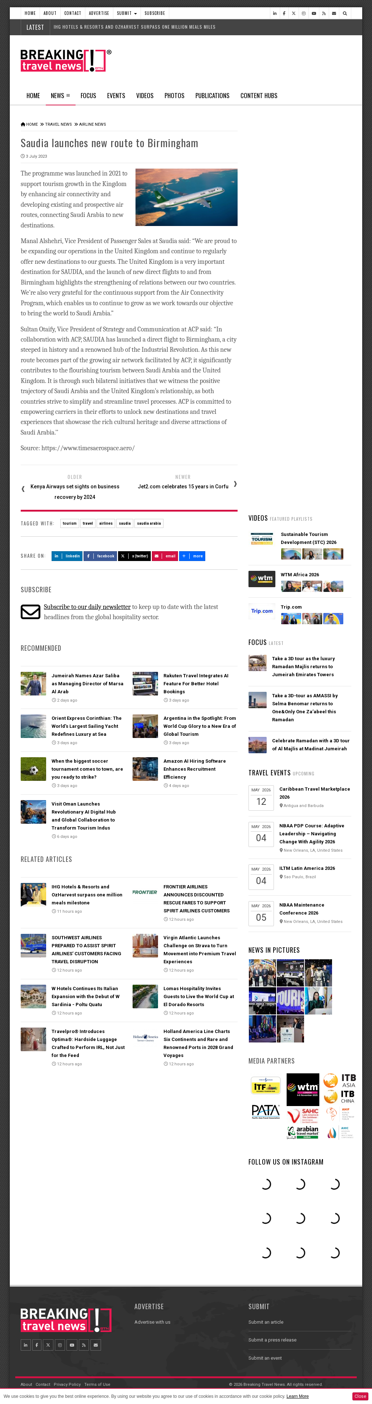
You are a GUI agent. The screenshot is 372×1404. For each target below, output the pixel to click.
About (50, 13)
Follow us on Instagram (286, 1161)
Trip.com (291, 607)
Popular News (325, 274)
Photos (175, 95)
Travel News (58, 124)
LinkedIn (67, 556)
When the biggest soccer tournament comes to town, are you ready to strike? (87, 769)
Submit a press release (272, 1340)
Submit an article (265, 1322)
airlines (106, 523)
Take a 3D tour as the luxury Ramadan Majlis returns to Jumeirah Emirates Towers (303, 666)
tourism (70, 523)
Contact (72, 13)
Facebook (100, 556)
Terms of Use (97, 1384)
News (60, 98)
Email (165, 556)
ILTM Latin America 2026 (307, 868)
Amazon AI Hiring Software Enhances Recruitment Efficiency (194, 769)
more (192, 556)
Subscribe (155, 13)
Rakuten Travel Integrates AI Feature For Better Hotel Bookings (196, 683)
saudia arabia (149, 523)
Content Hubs (259, 95)
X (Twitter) (134, 556)
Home (30, 13)
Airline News (92, 124)
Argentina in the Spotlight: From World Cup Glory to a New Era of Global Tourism (199, 726)
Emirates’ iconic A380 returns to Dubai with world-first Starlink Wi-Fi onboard (310, 352)
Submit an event (265, 1358)
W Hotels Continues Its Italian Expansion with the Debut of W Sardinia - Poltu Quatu (86, 996)
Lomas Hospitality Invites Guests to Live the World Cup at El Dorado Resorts (198, 996)
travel (88, 523)
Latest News (274, 274)
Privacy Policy (67, 1384)
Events (116, 95)
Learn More (298, 1396)
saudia (125, 523)
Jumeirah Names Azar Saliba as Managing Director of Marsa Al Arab (88, 683)
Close (360, 1396)
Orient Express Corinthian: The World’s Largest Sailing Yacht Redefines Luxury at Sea (87, 726)
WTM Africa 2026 (300, 574)
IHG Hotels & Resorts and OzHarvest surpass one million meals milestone (87, 894)
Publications (212, 95)
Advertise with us (152, 1322)
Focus (88, 95)
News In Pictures (274, 950)
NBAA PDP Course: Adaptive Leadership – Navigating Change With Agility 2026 (311, 833)
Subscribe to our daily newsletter (87, 607)
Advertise (99, 13)
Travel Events (269, 772)
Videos (145, 95)
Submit (127, 13)
